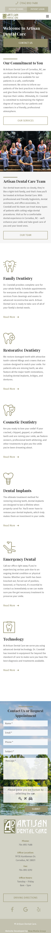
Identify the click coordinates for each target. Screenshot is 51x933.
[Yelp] (39, 909)
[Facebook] (12, 909)
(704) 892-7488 (29, 3)
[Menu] (47, 16)
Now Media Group (37, 931)
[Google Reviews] (25, 909)
